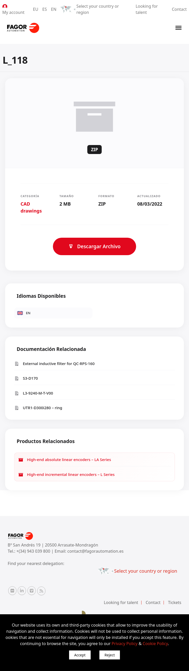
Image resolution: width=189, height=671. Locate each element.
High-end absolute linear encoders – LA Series (64, 459)
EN (53, 9)
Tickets (174, 602)
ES (44, 9)
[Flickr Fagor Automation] (12, 590)
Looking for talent (121, 602)
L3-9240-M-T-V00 (33, 393)
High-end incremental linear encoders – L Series (66, 474)
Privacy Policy (125, 643)
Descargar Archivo (94, 246)
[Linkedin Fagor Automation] (22, 590)
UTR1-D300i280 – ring (38, 407)
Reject (110, 655)
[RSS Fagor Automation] (41, 591)
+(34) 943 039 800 (33, 551)
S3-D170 (26, 378)
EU (35, 9)
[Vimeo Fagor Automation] (31, 590)
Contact (179, 9)
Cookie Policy (155, 643)
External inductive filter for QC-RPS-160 (54, 363)
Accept (80, 655)
